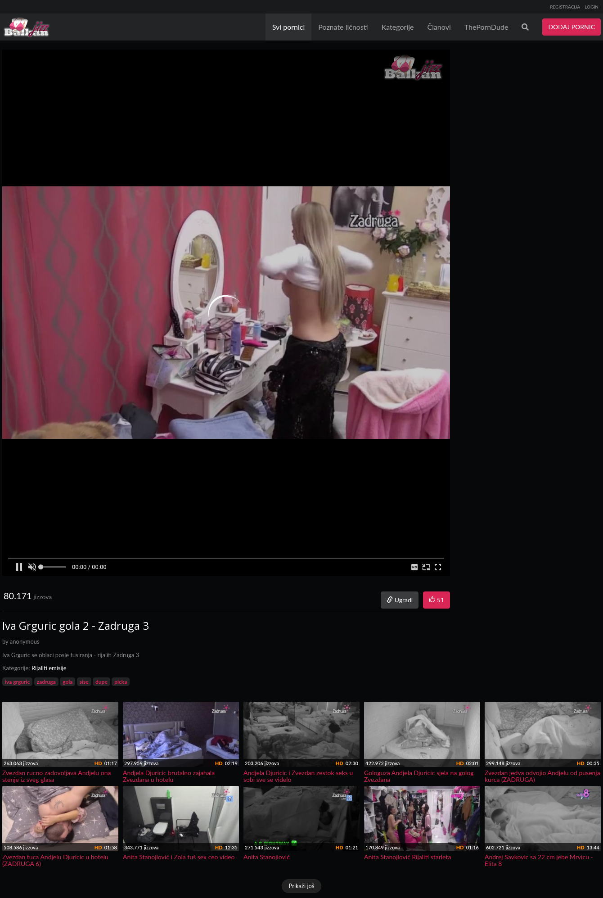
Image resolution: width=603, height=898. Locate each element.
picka (120, 681)
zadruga (46, 681)
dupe (101, 681)
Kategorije (398, 27)
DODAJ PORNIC (571, 27)
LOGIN (591, 6)
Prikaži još (301, 885)
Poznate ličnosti (343, 27)
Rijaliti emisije (49, 668)
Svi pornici (288, 27)
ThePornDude (486, 27)
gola (67, 681)
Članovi (438, 27)
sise (84, 681)
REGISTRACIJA (565, 6)
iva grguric (17, 681)
